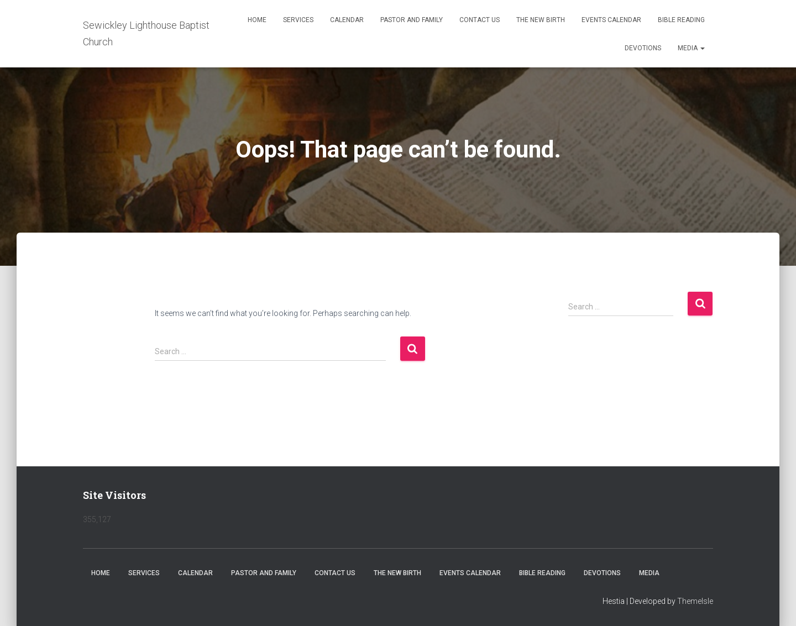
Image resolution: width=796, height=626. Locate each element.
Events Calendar (611, 20)
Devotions (643, 48)
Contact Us (479, 20)
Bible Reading (681, 20)
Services (298, 20)
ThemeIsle (695, 601)
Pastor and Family (411, 20)
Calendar (347, 20)
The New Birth (540, 20)
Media (691, 48)
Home (257, 20)
